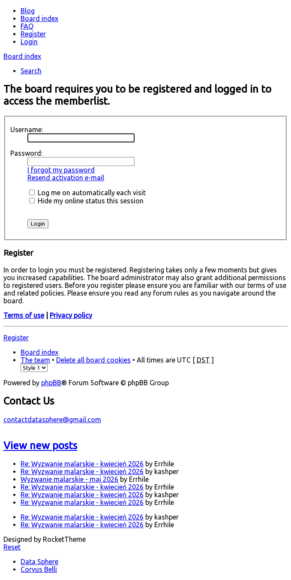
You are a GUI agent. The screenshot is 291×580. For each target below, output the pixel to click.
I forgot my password (61, 170)
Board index (22, 56)
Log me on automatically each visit (87, 192)
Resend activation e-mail (65, 177)
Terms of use (23, 315)
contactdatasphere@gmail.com (52, 419)
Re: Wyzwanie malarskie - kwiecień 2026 (82, 464)
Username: (26, 129)
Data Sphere (39, 561)
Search (31, 71)
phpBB (51, 383)
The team (35, 360)
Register (16, 337)
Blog (28, 11)
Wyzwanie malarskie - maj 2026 (69, 479)
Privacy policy (71, 315)
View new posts (40, 445)
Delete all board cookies (93, 360)
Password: (26, 153)
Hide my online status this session (86, 201)
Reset (12, 547)
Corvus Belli (39, 569)
